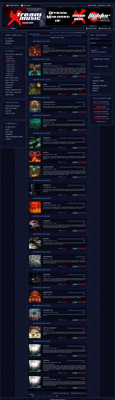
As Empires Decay (48, 348)
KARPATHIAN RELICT (49, 102)
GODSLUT (46, 152)
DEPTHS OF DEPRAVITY (50, 328)
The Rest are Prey (48, 223)
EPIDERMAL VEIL (48, 310)
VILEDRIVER (46, 221)
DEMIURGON (46, 138)
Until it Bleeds (46, 48)
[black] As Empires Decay (49, 379)
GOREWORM (46, 203)
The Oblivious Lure (48, 140)
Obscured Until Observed (49, 86)
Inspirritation (46, 330)
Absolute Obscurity (48, 240)
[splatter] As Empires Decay (50, 362)
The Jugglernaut (47, 187)
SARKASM (46, 346)
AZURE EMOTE (47, 63)
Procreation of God (48, 154)
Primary (45, 276)
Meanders (45, 258)
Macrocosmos (46, 122)
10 (52, 396)
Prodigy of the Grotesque (49, 205)
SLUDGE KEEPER (48, 167)
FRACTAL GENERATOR (49, 120)
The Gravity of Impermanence (50, 66)
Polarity (45, 294)
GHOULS (45, 46)
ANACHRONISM (47, 256)
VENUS (45, 84)
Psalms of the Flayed (48, 312)
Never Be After (47, 104)
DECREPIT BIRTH (48, 292)
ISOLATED (46, 238)
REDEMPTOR (47, 185)
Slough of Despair (47, 169)
